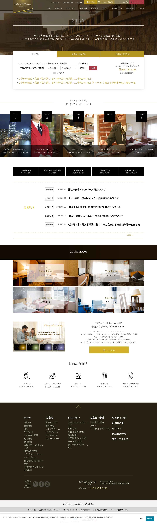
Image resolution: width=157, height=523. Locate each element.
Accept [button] (149, 519)
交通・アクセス (117, 447)
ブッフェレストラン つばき (76, 434)
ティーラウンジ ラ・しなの (76, 448)
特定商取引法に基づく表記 (32, 459)
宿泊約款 (26, 448)
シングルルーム (50, 439)
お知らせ (26, 434)
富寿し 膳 (71, 441)
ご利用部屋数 (83, 63)
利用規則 (26, 445)
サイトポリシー (28, 457)
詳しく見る (109, 366)
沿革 (25, 439)
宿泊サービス (50, 434)
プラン (92, 436)
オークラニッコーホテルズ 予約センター (77, 501)
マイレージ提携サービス (119, 501)
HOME (26, 431)
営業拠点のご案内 (101, 501)
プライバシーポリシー (30, 454)
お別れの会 (94, 8)
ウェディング (70, 8)
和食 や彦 (71, 436)
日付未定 (57, 73)
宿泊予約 (48, 436)
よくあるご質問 (28, 443)
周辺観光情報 (130, 8)
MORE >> (130, 209)
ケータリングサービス (96, 439)
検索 (93, 68)
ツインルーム (50, 441)
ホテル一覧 (32, 501)
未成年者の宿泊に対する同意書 (33, 461)
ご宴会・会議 (83, 8)
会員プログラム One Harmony (49, 501)
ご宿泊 (49, 8)
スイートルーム (50, 445)
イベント (105, 8)
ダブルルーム (50, 443)
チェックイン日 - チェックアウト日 (31, 63)
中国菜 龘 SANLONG (74, 443)
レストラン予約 (123, 2)
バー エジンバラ (73, 445)
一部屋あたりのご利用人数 (52, 63)
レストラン (58, 8)
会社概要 (26, 436)
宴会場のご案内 (94, 434)
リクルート (27, 441)
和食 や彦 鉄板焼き (73, 439)
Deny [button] (141, 519)
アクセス (141, 8)
